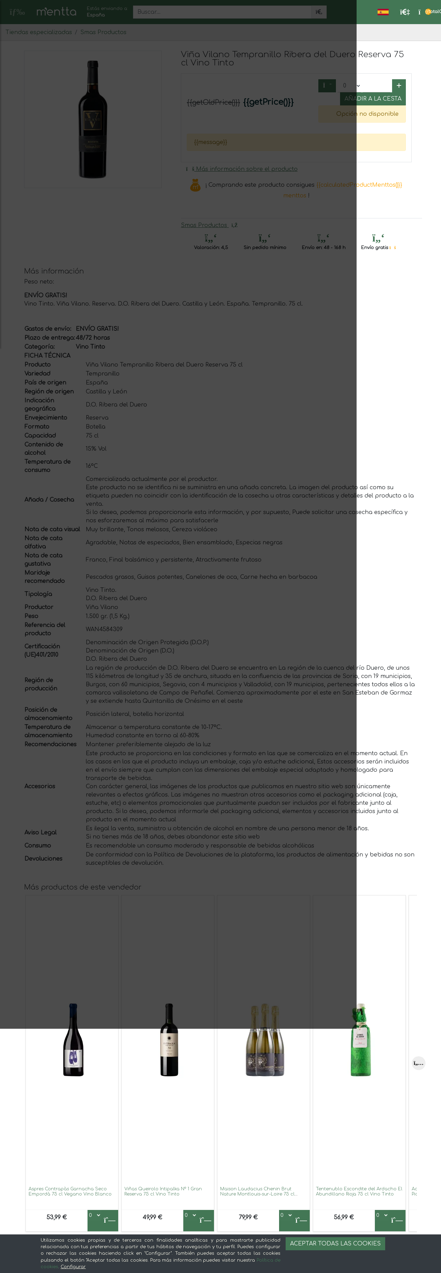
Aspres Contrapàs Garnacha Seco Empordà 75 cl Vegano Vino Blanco (70, 1192)
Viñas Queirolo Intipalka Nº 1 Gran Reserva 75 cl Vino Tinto (163, 1192)
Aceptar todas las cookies (335, 1244)
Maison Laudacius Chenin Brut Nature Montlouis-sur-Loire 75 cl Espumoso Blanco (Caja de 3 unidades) (257, 1197)
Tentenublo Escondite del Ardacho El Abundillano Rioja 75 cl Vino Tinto (359, 1192)
